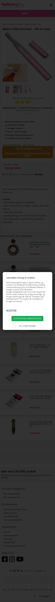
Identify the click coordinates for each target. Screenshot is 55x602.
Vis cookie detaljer (27, 326)
